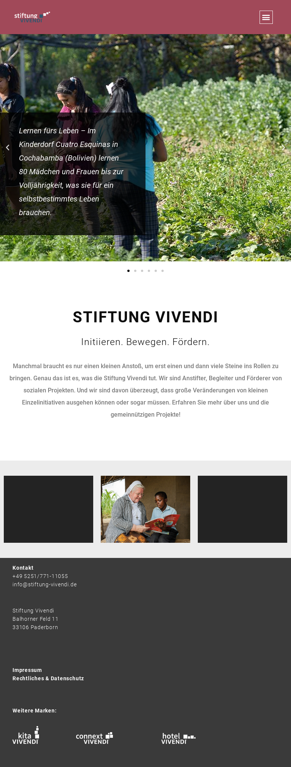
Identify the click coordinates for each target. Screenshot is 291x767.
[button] (266, 17)
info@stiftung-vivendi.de (45, 584)
